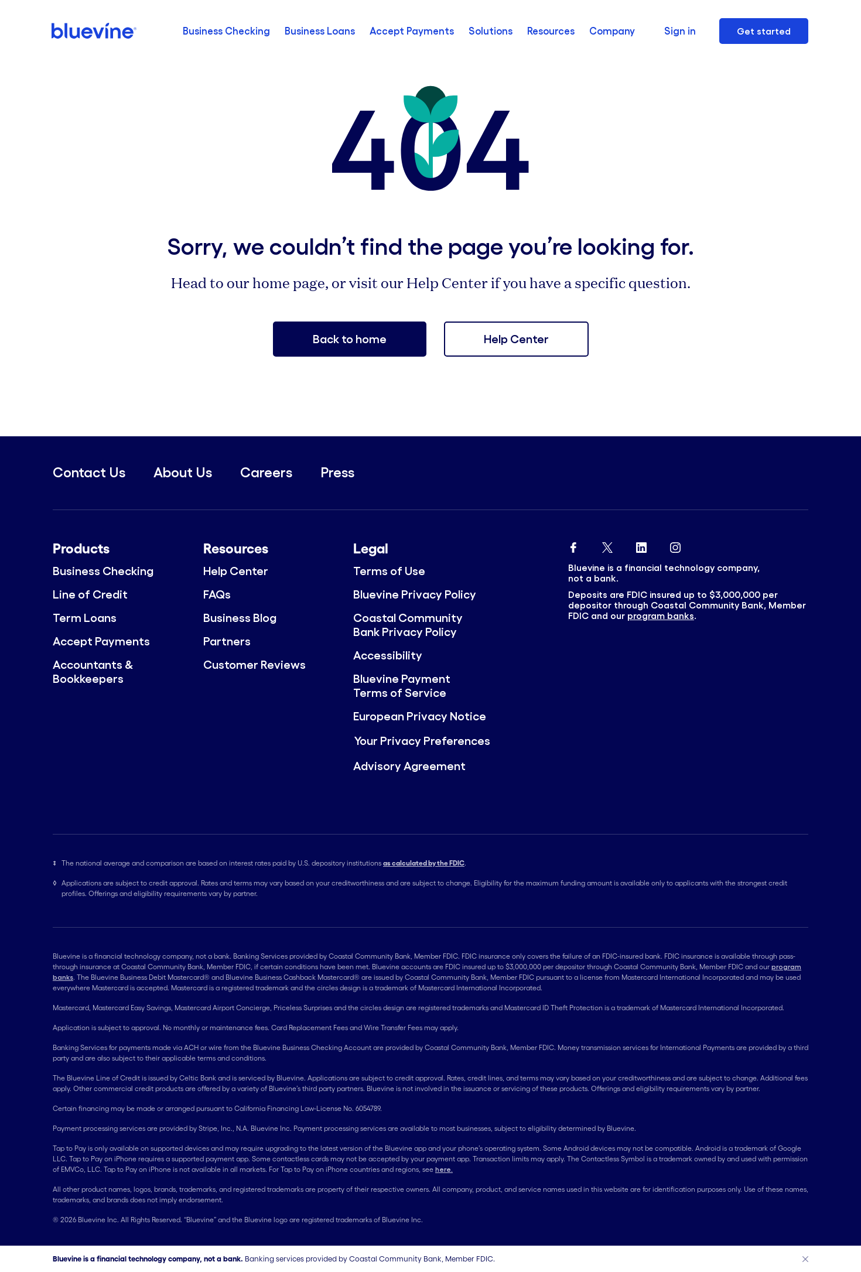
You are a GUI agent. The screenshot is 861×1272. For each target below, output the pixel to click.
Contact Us (89, 472)
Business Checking (226, 30)
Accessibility (387, 655)
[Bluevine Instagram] (675, 545)
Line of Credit (90, 594)
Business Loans (320, 30)
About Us (182, 472)
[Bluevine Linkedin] (641, 545)
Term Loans (85, 617)
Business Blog (239, 617)
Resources (551, 30)
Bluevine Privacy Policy (414, 594)
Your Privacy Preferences (422, 740)
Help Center (516, 339)
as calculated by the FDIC (423, 863)
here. (444, 1169)
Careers (266, 472)
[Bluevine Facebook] (573, 545)
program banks (660, 615)
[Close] (805, 1259)
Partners (227, 641)
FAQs (217, 594)
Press (337, 472)
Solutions (490, 30)
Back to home (350, 339)
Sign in (680, 30)
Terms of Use (389, 571)
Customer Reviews (254, 664)
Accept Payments (412, 30)
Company (612, 30)
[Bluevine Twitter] (607, 545)
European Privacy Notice (419, 716)
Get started (764, 31)
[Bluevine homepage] (94, 31)
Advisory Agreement (409, 766)
